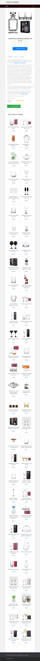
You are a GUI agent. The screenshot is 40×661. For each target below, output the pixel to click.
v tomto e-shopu (24, 93)
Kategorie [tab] (22, 56)
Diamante (20, 43)
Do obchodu (15, 106)
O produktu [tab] (10, 56)
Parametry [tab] (16, 56)
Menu (7, 6)
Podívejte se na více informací (20, 62)
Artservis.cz (11, 658)
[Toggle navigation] (32, 6)
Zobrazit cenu (21, 48)
